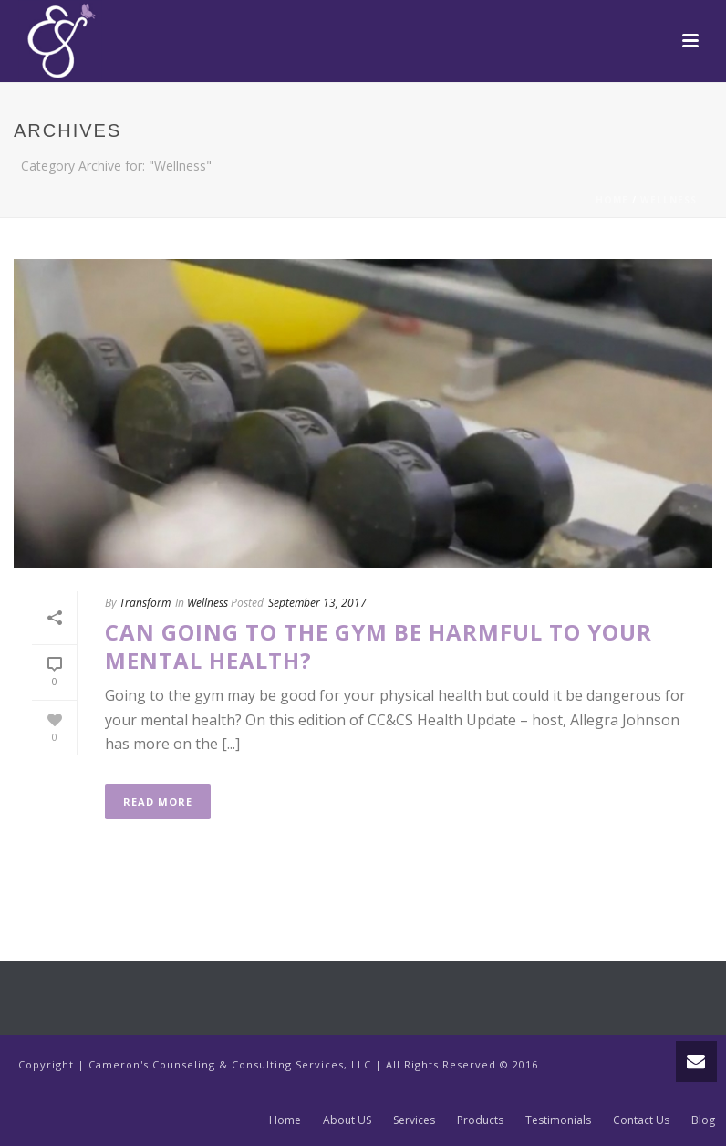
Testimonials (558, 1120)
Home (612, 199)
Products (480, 1120)
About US (347, 1120)
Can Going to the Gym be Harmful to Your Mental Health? (378, 646)
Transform (145, 602)
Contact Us (641, 1120)
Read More (157, 801)
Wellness (668, 199)
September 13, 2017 (317, 602)
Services (414, 1120)
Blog (703, 1120)
